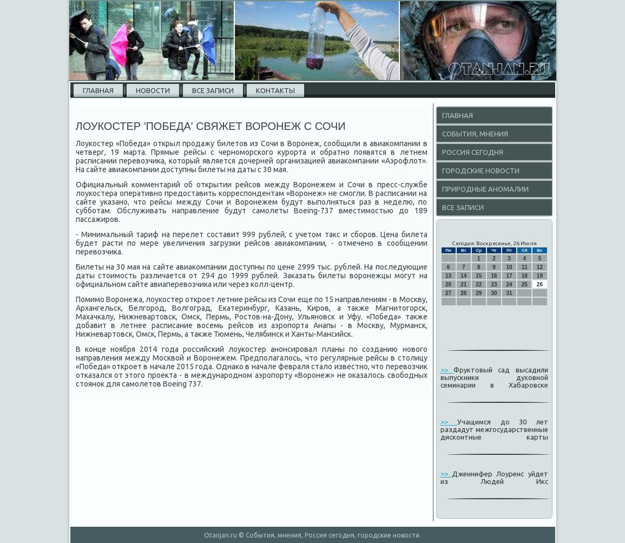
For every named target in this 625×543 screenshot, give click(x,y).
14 (463, 276)
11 (525, 267)
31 (509, 293)
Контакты (275, 90)
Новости (153, 90)
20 (448, 284)
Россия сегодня (472, 152)
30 (494, 293)
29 (479, 293)
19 (540, 276)
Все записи (213, 90)
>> (446, 370)
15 (479, 276)
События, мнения (475, 134)
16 (494, 276)
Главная (98, 90)
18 (525, 276)
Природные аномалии (485, 189)
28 (463, 293)
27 (448, 293)
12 (540, 267)
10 (509, 267)
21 (463, 284)
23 (494, 284)
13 (448, 276)
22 (479, 284)
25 (525, 284)
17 (509, 276)
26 (540, 284)
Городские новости (480, 170)
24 (509, 284)
